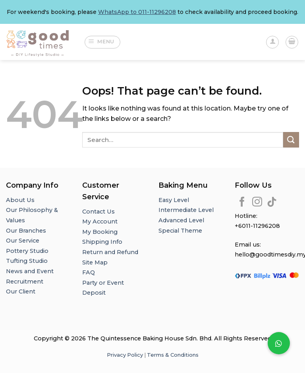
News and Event (30, 271)
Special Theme (180, 230)
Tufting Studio (27, 260)
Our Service (22, 240)
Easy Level (173, 200)
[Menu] (103, 42)
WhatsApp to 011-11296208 (137, 12)
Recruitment (24, 281)
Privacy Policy (125, 355)
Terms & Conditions (173, 355)
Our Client (20, 291)
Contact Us (98, 211)
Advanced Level (181, 220)
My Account (100, 221)
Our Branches (27, 230)
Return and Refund (110, 252)
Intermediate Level (186, 210)
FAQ (88, 272)
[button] (279, 343)
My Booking (100, 231)
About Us (20, 200)
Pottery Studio (27, 250)
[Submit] (291, 140)
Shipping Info (102, 241)
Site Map (95, 262)
